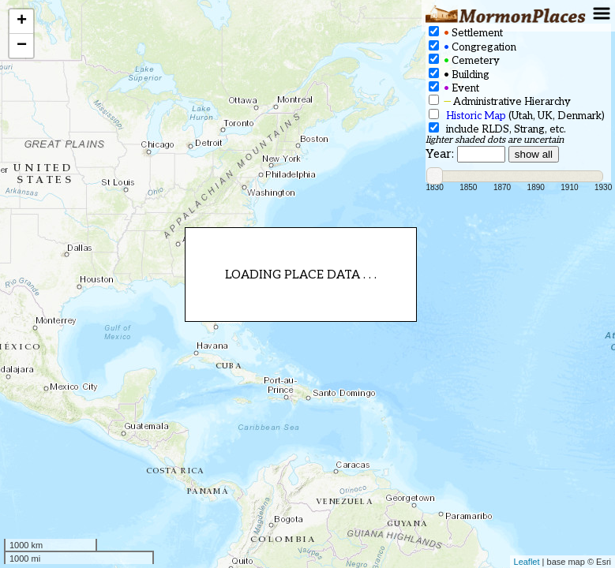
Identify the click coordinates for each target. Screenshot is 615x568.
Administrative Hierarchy (500, 101)
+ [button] (22, 21)
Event (454, 88)
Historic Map (476, 116)
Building (459, 74)
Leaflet (527, 561)
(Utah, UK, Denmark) (517, 115)
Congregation (472, 47)
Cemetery (464, 60)
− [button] (22, 46)
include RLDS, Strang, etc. (497, 129)
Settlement (466, 32)
